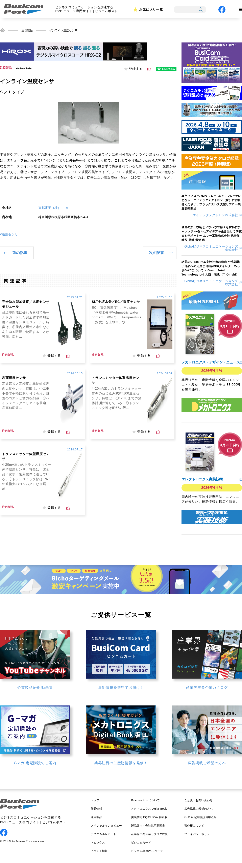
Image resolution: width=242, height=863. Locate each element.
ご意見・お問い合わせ (198, 800)
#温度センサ (9, 234)
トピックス (98, 842)
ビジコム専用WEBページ (147, 851)
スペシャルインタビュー (106, 825)
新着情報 (96, 808)
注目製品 (27, 30)
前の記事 (19, 253)
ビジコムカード (141, 842)
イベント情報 (99, 851)
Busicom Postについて (145, 800)
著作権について (194, 825)
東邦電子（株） (51, 208)
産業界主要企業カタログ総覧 (149, 834)
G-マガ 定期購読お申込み (200, 817)
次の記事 (156, 253)
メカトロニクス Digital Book (149, 808)
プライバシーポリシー (198, 834)
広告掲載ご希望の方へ (198, 808)
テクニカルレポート (103, 834)
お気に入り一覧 (151, 9)
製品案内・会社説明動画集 (148, 825)
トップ (95, 800)
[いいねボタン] (149, 69)
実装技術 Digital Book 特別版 (149, 817)
